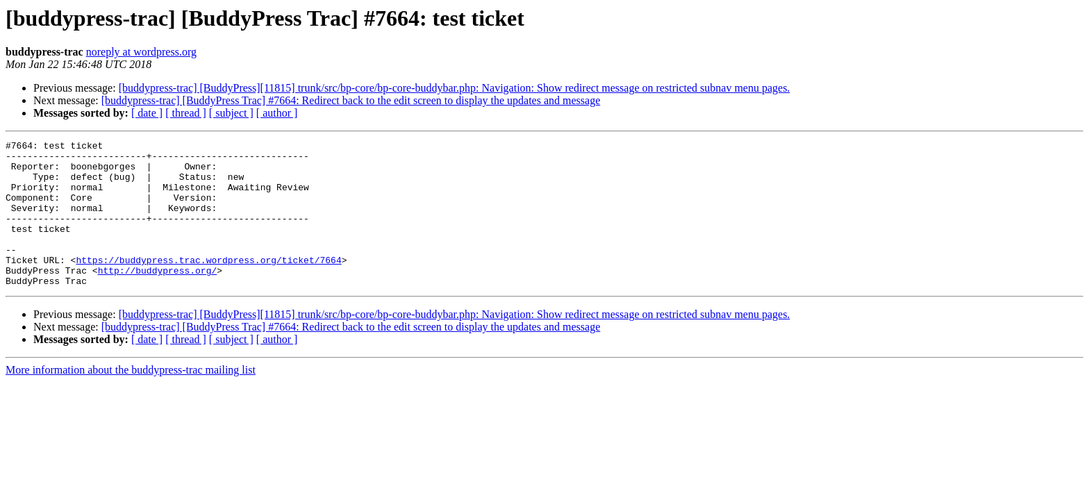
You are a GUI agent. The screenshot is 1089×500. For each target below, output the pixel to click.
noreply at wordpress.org (141, 52)
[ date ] (147, 113)
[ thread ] (185, 113)
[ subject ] (231, 113)
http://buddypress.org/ (157, 297)
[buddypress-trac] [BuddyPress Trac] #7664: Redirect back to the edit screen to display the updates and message (350, 100)
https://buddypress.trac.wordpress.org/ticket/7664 (208, 284)
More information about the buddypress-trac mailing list (131, 399)
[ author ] (277, 113)
